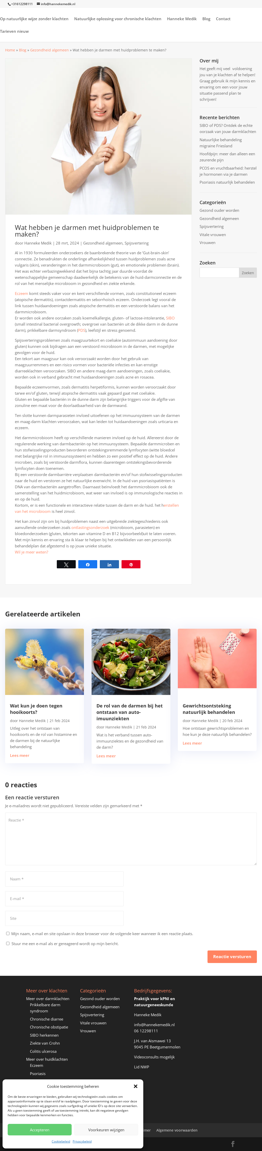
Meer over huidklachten (47, 1059)
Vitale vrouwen (213, 234)
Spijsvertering (137, 243)
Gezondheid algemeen (49, 50)
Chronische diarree (46, 1019)
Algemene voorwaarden (177, 1130)
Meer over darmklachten (47, 998)
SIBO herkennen (44, 1035)
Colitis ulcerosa (43, 1051)
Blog (206, 19)
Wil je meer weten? (31, 552)
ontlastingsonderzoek (90, 527)
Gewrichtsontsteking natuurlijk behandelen (209, 709)
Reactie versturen (232, 956)
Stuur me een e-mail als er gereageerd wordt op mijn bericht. (62, 943)
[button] (135, 1086)
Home (10, 50)
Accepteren (39, 1129)
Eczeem (21, 293)
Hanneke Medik (182, 19)
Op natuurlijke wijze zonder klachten (34, 19)
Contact (223, 19)
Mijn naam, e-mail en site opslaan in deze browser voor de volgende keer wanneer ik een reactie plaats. (102, 933)
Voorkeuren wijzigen (106, 1129)
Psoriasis (38, 1073)
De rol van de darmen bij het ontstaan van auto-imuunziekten (129, 712)
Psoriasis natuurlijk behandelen (227, 182)
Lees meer (19, 755)
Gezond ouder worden (219, 210)
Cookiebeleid (61, 1141)
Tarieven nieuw (14, 31)
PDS (81, 330)
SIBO (170, 317)
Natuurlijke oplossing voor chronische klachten (117, 19)
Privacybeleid (82, 1141)
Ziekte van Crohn (45, 1043)
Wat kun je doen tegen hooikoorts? (36, 709)
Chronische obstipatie (49, 1027)
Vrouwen (207, 242)
